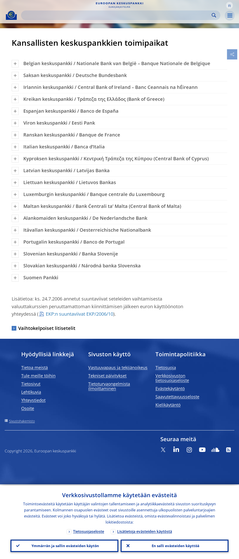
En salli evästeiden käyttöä (175, 545)
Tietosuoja (165, 367)
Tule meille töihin (38, 375)
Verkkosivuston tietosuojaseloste (172, 378)
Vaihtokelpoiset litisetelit (46, 328)
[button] (229, 5)
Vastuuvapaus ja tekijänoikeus (118, 367)
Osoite (27, 408)
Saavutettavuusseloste (177, 396)
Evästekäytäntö (170, 388)
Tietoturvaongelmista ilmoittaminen (109, 386)
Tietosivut (30, 384)
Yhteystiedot (33, 400)
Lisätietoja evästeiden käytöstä (144, 530)
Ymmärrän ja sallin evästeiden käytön (64, 545)
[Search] (117, 15)
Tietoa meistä (34, 367)
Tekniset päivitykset (107, 375)
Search (214, 15)
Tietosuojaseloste (88, 530)
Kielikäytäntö (168, 405)
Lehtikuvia (31, 392)
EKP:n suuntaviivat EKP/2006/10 (79, 314)
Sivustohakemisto (22, 421)
